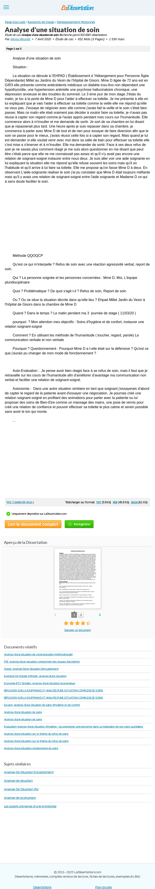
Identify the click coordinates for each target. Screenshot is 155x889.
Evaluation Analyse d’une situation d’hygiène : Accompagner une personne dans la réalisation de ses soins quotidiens (73, 726)
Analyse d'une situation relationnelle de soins (31, 748)
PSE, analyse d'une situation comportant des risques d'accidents (42, 661)
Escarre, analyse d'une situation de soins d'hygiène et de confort (42, 705)
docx (134, 501)
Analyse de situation (18, 781)
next (100, 615)
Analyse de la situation (20, 798)
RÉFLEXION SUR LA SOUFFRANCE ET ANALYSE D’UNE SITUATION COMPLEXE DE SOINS (53, 690)
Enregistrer (79, 524)
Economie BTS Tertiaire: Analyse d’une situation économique (39, 683)
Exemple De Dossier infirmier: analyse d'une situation (35, 676)
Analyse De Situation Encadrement (29, 772)
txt (98, 501)
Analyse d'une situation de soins (23, 712)
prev (55, 615)
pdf (115, 501)
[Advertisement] (77, 218)
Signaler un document (77, 630)
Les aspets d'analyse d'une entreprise (30, 806)
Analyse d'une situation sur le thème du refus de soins (36, 734)
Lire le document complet (33, 524)
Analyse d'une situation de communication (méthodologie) (38, 654)
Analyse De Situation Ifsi (21, 789)
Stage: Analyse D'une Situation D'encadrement (31, 669)
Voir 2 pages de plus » (20, 502)
